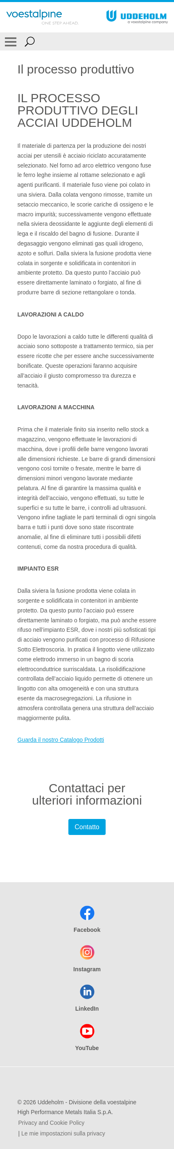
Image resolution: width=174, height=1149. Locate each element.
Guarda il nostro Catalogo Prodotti (61, 739)
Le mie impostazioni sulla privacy (63, 1133)
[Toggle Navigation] (10, 41)
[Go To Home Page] (42, 17)
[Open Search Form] (29, 41)
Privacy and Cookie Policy (51, 1122)
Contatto (87, 826)
